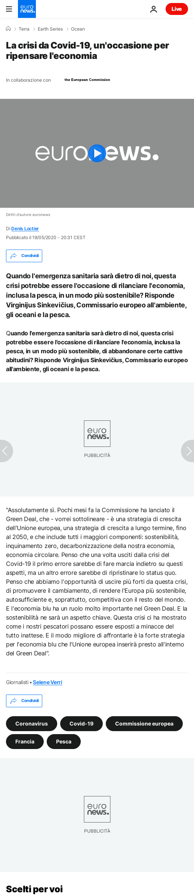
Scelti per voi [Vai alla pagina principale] (34, 889)
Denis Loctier (25, 228)
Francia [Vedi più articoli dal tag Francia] (24, 741)
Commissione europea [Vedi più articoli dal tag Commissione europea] (144, 723)
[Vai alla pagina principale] (27, 9)
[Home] (8, 28)
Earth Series (50, 29)
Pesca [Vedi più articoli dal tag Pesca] (63, 741)
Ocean (78, 29)
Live (177, 9)
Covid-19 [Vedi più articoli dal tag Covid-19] (81, 723)
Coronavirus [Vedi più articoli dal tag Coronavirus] (31, 723)
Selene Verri (47, 682)
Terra (24, 29)
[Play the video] (97, 153)
